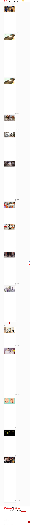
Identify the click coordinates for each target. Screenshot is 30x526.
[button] (21, 1)
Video (16, 76)
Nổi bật (14, 1)
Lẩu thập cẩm (15, 158)
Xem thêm (10, 323)
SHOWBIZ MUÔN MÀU (16, 395)
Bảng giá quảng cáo (23, 511)
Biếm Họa (15, 345)
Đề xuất (18, 1)
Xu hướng (10, 1)
